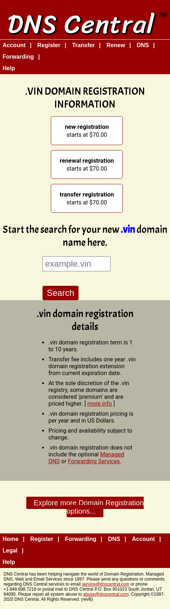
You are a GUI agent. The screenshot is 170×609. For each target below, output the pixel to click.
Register (48, 45)
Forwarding (18, 57)
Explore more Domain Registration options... (89, 507)
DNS (143, 45)
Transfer (83, 45)
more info (99, 403)
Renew (116, 45)
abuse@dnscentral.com (106, 594)
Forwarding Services (94, 461)
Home (10, 539)
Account (14, 45)
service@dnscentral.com (105, 584)
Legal (10, 550)
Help (9, 68)
